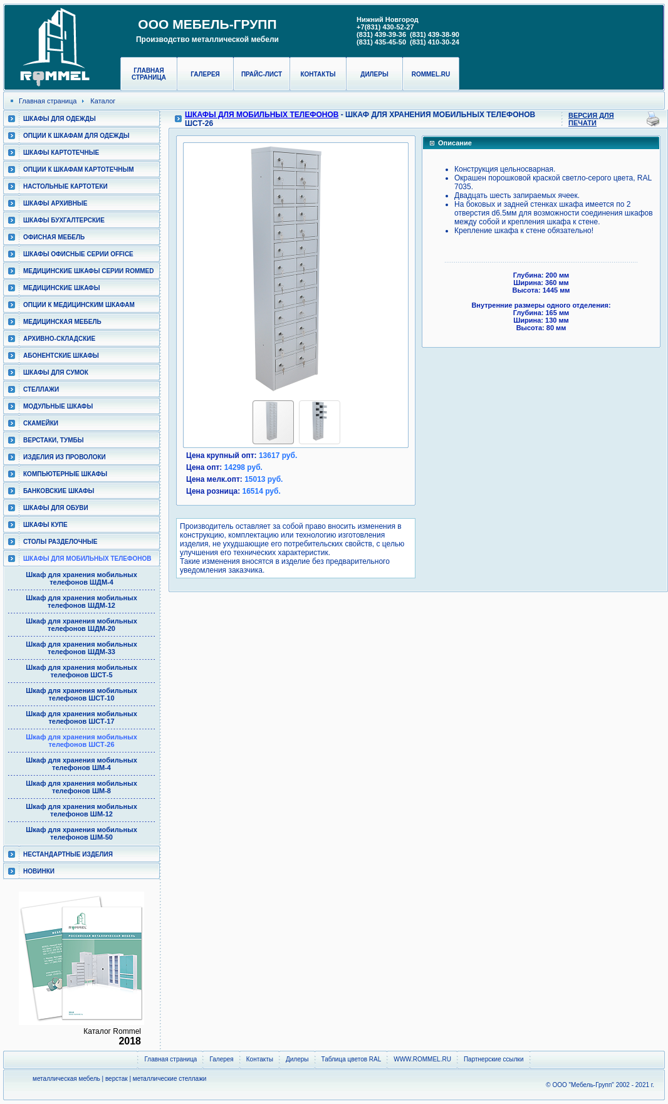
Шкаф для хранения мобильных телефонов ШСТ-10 (81, 694)
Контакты (317, 74)
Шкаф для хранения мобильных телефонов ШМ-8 (81, 786)
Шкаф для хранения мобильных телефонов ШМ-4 (81, 763)
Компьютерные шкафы (65, 474)
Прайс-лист (261, 74)
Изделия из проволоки (64, 457)
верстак (116, 1078)
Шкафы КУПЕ (45, 524)
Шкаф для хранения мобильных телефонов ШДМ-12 (81, 601)
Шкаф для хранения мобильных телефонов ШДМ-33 (81, 647)
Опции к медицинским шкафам (79, 304)
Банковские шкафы (58, 490)
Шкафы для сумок (55, 372)
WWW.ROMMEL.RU (422, 1059)
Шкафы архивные (55, 203)
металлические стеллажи (170, 1078)
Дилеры (374, 74)
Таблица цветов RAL (351, 1059)
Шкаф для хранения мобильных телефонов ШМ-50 (81, 833)
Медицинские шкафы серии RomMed (88, 271)
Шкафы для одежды (59, 118)
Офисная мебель (54, 237)
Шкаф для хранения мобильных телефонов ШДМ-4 (81, 578)
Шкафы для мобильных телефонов (87, 558)
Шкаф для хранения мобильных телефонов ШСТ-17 (81, 717)
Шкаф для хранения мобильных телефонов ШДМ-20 (81, 624)
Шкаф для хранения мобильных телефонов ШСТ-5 (81, 671)
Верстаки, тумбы (53, 440)
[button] (195, 269)
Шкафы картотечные (61, 152)
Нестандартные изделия (68, 854)
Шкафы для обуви (55, 507)
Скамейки (40, 423)
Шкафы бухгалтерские (64, 220)
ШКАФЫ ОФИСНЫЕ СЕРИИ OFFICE (78, 254)
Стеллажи (41, 389)
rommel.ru (431, 74)
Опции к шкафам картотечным (78, 169)
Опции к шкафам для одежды (76, 135)
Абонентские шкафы (61, 355)
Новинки (39, 871)
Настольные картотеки (65, 186)
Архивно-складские (59, 338)
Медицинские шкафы (61, 287)
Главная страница (149, 74)
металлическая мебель (66, 1078)
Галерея (205, 74)
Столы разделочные (60, 541)
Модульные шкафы (58, 406)
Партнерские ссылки (494, 1059)
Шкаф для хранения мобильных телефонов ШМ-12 (81, 810)
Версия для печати (591, 119)
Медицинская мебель (62, 321)
